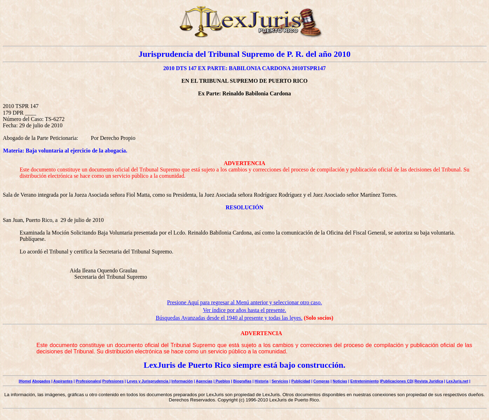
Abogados (41, 381)
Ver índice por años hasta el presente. (244, 310)
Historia (261, 381)
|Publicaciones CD (396, 381)
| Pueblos (221, 381)
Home (25, 381)
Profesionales (88, 381)
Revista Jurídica (428, 381)
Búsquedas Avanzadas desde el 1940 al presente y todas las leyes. (229, 318)
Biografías (242, 381)
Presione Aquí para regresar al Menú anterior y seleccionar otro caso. (244, 302)
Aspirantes (63, 381)
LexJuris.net (457, 381)
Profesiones (113, 381)
